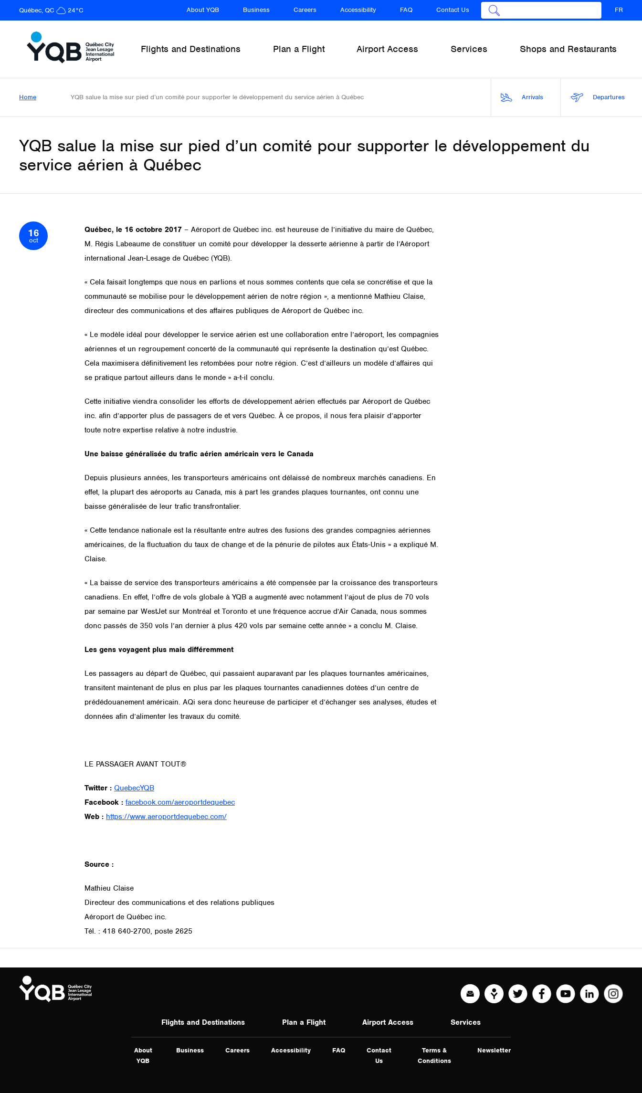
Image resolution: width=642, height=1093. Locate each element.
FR (619, 10)
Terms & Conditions (434, 1055)
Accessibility (358, 10)
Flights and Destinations (203, 1022)
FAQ (406, 10)
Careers (305, 10)
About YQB (203, 10)
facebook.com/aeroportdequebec (180, 802)
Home (27, 97)
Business (256, 10)
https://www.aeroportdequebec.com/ (166, 816)
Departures (597, 97)
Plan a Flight (304, 1022)
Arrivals (522, 98)
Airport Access (387, 1022)
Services (466, 1022)
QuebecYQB (134, 788)
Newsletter (494, 1050)
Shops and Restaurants (568, 49)
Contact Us (452, 10)
